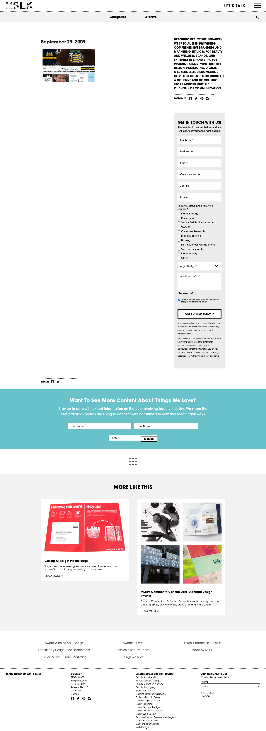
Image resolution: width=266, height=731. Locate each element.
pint (202, 98)
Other (184, 258)
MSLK (19, 5)
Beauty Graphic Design (148, 678)
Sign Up (164, 437)
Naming (185, 240)
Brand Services (143, 688)
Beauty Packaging (145, 684)
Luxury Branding (144, 701)
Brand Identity (189, 253)
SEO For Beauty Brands (147, 721)
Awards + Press (133, 640)
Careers (75, 691)
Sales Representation (193, 249)
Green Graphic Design (148, 698)
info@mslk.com (79, 678)
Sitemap (205, 693)
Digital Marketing (191, 235)
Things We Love (132, 654)
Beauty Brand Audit (146, 674)
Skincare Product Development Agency (157, 714)
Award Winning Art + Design (64, 640)
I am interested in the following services (195, 207)
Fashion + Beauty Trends (132, 647)
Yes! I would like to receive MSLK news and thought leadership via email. (200, 300)
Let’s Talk (234, 5)
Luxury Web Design (146, 711)
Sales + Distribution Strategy (197, 222)
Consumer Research (193, 231)
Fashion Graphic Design (148, 694)
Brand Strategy (189, 213)
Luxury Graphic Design (148, 704)
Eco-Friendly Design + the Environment (64, 647)
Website (185, 227)
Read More (53, 573)
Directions (76, 688)
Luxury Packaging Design (149, 708)
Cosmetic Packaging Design (151, 691)
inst (207, 98)
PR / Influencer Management (198, 244)
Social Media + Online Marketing (64, 654)
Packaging (187, 218)
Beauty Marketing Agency (149, 681)
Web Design (142, 724)
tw (196, 98)
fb (190, 98)
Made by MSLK (202, 647)
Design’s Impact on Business (202, 640)
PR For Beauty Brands (147, 718)
